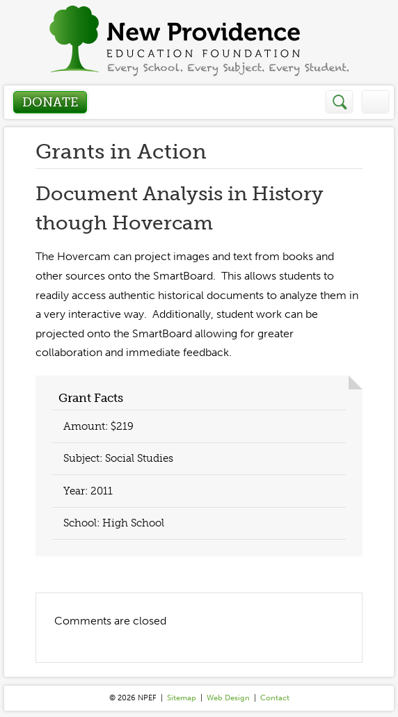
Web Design (228, 697)
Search (340, 102)
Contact (274, 697)
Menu (375, 102)
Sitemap (181, 697)
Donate (50, 102)
